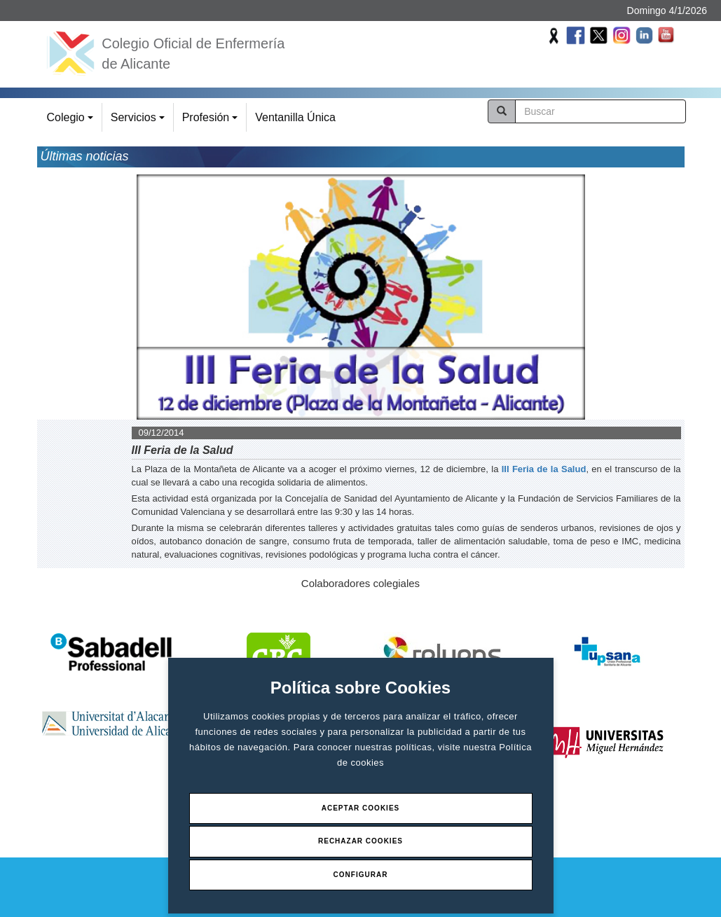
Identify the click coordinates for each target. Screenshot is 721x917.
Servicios (140, 121)
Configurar (361, 874)
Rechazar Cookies (360, 841)
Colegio (72, 121)
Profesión (212, 121)
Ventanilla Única (295, 117)
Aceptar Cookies (361, 808)
